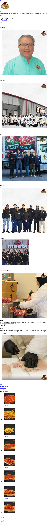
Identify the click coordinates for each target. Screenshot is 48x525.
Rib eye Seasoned (3, 484)
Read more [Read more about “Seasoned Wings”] (6, 467)
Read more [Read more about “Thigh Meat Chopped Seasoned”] (6, 436)
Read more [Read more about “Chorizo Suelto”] (6, 498)
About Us (1, 15)
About (3, 521)
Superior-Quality (3, 388)
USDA (1, 384)
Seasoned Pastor (3, 515)
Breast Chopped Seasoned (4, 422)
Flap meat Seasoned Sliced (4, 453)
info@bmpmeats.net (4, 20)
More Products (2, 517)
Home (3, 520)
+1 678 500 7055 (4, 19)
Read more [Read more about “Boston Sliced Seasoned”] (6, 405)
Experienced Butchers (4, 386)
